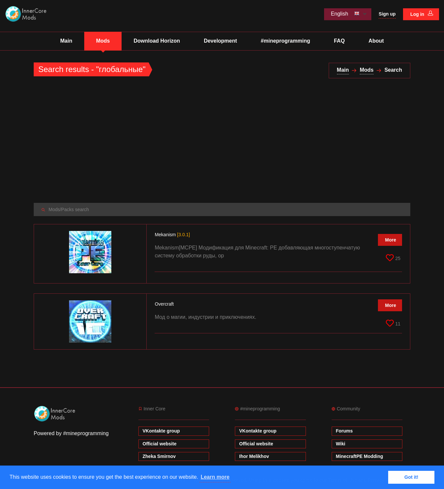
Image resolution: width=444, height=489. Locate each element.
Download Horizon (156, 41)
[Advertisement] (222, 140)
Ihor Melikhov (254, 456)
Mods (103, 41)
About (376, 41)
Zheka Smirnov (159, 456)
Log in (421, 14)
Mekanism (172, 235)
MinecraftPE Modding (359, 456)
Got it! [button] (411, 477)
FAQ (339, 41)
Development (220, 41)
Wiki (341, 443)
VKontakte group (161, 430)
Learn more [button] (215, 477)
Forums (344, 430)
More (390, 240)
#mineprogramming (285, 41)
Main (66, 41)
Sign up (387, 14)
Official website (160, 443)
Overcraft (165, 304)
